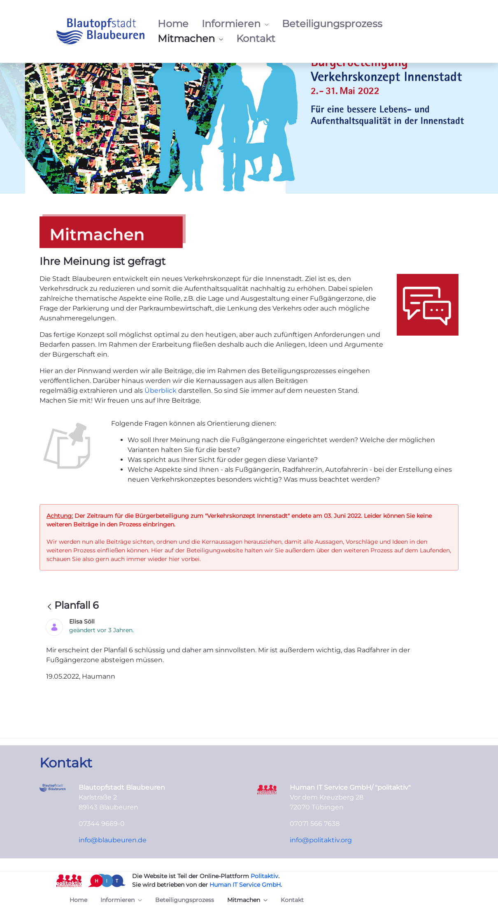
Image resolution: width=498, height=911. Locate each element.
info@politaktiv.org (321, 840)
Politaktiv (264, 876)
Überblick (161, 390)
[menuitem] (173, 23)
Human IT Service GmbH (245, 884)
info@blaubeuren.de (113, 840)
